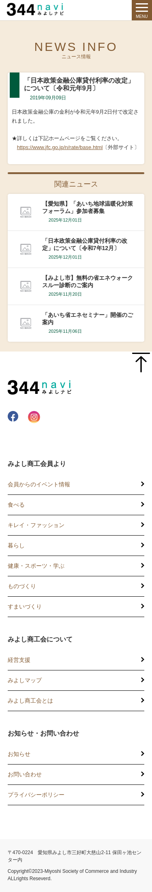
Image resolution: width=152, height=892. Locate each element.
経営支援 (19, 660)
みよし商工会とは (30, 700)
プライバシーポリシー (36, 794)
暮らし (16, 545)
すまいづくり (25, 606)
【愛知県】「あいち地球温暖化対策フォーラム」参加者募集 (87, 207)
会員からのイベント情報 (39, 484)
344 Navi (37, 9)
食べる (16, 504)
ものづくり (22, 586)
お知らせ (19, 754)
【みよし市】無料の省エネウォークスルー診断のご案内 (87, 281)
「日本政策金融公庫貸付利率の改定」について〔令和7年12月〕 (84, 244)
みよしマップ (25, 680)
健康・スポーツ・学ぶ (36, 565)
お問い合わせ (25, 774)
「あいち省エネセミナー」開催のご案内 (87, 318)
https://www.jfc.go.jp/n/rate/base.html (60, 147)
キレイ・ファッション (36, 525)
